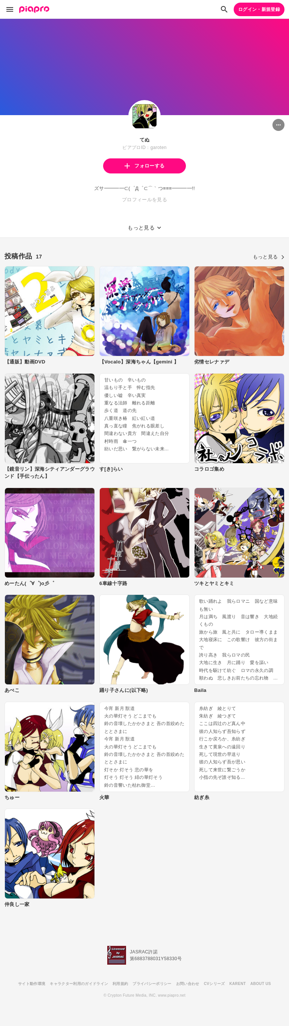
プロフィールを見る (144, 199)
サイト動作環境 (31, 984)
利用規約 (120, 984)
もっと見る (268, 257)
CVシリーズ (214, 984)
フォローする (144, 166)
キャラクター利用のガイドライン (79, 984)
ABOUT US (260, 984)
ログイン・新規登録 (259, 9)
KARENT (238, 984)
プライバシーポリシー (151, 984)
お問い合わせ (187, 984)
